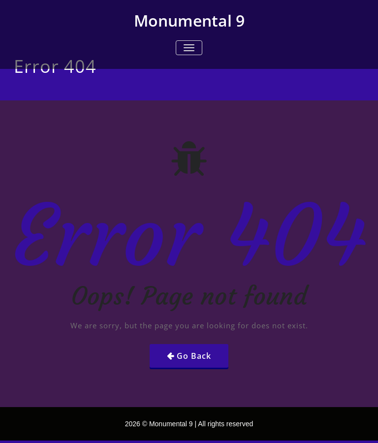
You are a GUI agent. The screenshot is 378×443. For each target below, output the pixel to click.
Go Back (194, 355)
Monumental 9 (189, 20)
